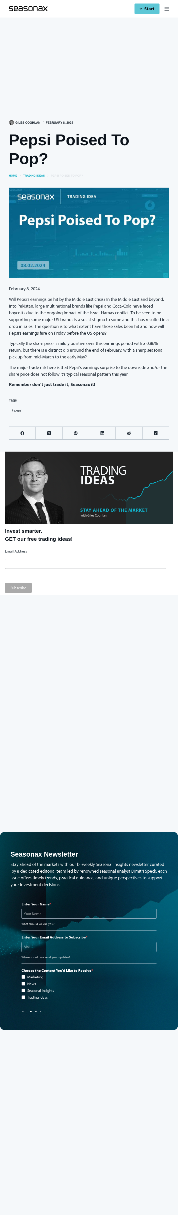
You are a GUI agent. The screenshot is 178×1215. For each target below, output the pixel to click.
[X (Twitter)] (49, 433)
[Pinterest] (75, 433)
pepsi (17, 410)
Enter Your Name (36, 904)
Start (147, 9)
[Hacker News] (155, 433)
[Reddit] (129, 433)
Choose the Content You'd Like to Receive (56, 970)
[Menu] (166, 9)
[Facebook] (22, 433)
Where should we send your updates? (46, 957)
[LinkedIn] (102, 433)
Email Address (16, 551)
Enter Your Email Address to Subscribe (54, 937)
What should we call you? (38, 924)
